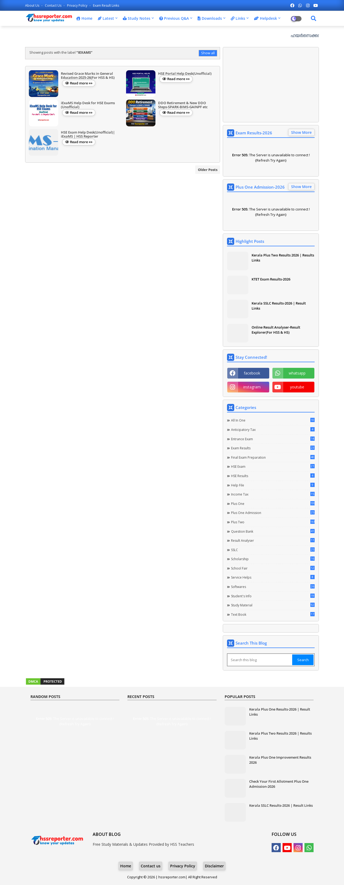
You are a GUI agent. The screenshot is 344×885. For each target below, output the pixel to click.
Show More (301, 132)
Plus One (273, 503)
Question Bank (273, 531)
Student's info (273, 596)
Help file (273, 485)
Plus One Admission (273, 512)
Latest (106, 18)
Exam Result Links (106, 5)
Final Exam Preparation (273, 457)
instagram (252, 386)
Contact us (53, 5)
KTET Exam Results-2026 (271, 279)
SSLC (273, 549)
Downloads (210, 18)
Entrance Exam (273, 438)
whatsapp (297, 373)
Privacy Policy (77, 5)
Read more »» (81, 83)
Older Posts (207, 169)
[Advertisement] (271, 84)
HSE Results (273, 475)
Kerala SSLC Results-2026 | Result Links (279, 305)
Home (84, 18)
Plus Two (273, 522)
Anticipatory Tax (273, 429)
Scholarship (273, 558)
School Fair (273, 568)
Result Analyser (273, 540)
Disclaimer (214, 865)
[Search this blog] (260, 659)
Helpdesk (265, 18)
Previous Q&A (174, 18)
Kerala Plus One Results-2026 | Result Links (279, 711)
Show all (208, 52)
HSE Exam (273, 466)
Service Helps (273, 577)
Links (238, 18)
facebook (252, 373)
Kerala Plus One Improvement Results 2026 (280, 760)
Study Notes (136, 18)
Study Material (273, 605)
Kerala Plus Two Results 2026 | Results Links (283, 257)
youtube (297, 386)
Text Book (273, 614)
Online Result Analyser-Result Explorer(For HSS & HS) (276, 329)
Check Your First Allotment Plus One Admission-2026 (278, 784)
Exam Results (273, 448)
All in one (273, 420)
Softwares (273, 586)
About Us (32, 5)
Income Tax (273, 494)
